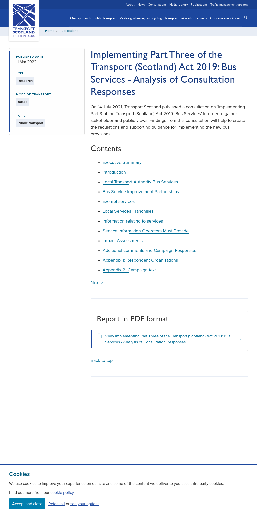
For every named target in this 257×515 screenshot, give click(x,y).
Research (25, 81)
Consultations (157, 4)
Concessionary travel (225, 18)
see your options (84, 503)
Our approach (80, 18)
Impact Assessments (123, 241)
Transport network (178, 18)
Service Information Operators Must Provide (146, 231)
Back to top (102, 361)
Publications (199, 4)
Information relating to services (133, 221)
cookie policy (62, 492)
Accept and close (27, 503)
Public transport (105, 18)
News (141, 4)
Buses (22, 102)
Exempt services (119, 202)
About (130, 4)
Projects (201, 18)
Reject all (56, 503)
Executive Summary (122, 163)
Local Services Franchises (128, 211)
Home (49, 31)
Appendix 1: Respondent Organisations (140, 260)
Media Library (178, 4)
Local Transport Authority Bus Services (140, 182)
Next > (97, 283)
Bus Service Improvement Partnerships (141, 192)
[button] (244, 17)
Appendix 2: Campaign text (129, 270)
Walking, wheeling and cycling (141, 18)
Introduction (114, 172)
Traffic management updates (229, 4)
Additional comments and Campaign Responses (149, 251)
